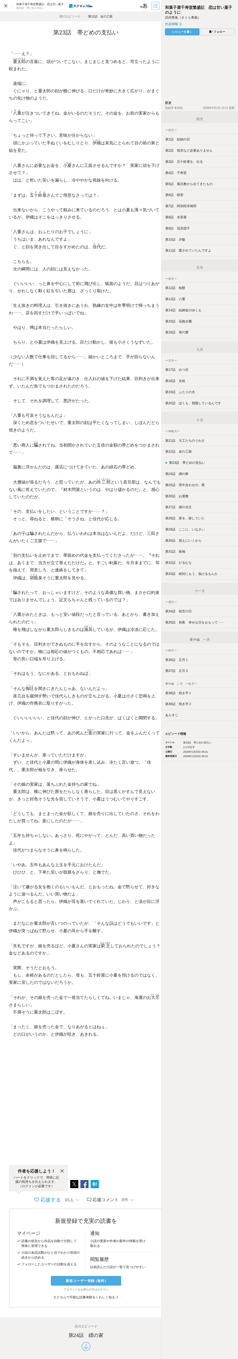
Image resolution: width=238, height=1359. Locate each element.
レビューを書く (182, 31)
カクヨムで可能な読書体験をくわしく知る (86, 1297)
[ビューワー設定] (144, 6)
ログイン (102, 1289)
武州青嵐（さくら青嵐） (183, 17)
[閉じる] (62, 1171)
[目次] (156, 6)
